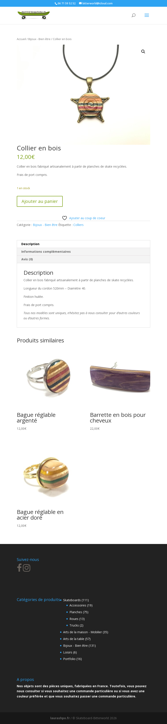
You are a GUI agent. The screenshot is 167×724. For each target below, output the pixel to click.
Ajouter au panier (40, 201)
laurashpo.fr (60, 718)
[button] (143, 52)
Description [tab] (30, 244)
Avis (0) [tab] (27, 259)
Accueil (21, 39)
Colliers (78, 225)
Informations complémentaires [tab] (46, 251)
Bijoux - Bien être (39, 39)
